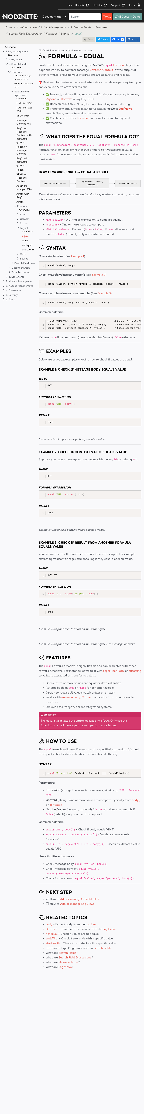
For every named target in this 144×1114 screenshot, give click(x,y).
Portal (134, 5)
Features (101, 27)
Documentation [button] (53, 16)
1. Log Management (53, 27)
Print (89, 39)
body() (136, 800)
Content (95, 69)
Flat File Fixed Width (24, 109)
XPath (19, 201)
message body (70, 697)
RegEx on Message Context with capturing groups (24, 135)
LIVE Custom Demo (128, 16)
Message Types (68, 962)
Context (107, 69)
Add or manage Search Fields (79, 899)
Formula (51, 33)
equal (25, 236)
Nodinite (100, 5)
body (49, 924)
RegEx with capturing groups (22, 162)
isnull (25, 240)
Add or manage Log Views (77, 903)
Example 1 (77, 256)
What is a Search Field (23, 85)
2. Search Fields (80, 27)
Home (8, 27)
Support (118, 5)
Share (133, 39)
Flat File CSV (24, 103)
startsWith (28, 249)
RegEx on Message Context (21, 150)
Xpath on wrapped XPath (25, 187)
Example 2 (98, 274)
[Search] (85, 16)
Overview (10, 47)
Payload (51, 99)
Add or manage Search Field (22, 77)
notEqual (27, 245)
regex (107, 670)
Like (118, 39)
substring (135, 670)
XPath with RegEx (22, 195)
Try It (107, 16)
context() (55, 804)
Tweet (102, 39)
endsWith (27, 231)
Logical (65, 33)
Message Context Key (23, 122)
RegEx (19, 169)
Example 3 (104, 293)
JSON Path (22, 115)
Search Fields (102, 948)
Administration (26, 27)
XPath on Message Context (21, 178)
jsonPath (118, 670)
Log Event (92, 924)
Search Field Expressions (25, 33)
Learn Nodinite (78, 5)
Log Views (125, 108)
